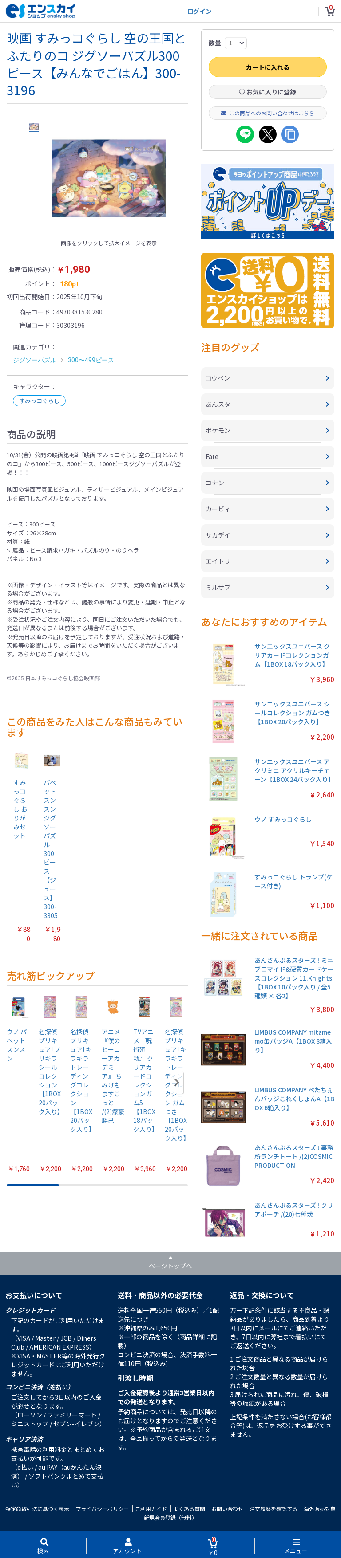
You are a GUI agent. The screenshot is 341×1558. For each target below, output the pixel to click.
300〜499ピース (91, 360)
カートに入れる (267, 67)
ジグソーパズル (34, 360)
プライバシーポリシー (102, 1508)
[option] (109, 178)
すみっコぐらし (39, 400)
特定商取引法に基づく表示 (37, 1508)
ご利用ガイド (151, 1508)
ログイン (199, 11)
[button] (176, 1082)
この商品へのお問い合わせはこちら (267, 113)
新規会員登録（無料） (170, 1517)
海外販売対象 (320, 1508)
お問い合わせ (227, 1508)
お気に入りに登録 (267, 91)
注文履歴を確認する (273, 1508)
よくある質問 (189, 1508)
